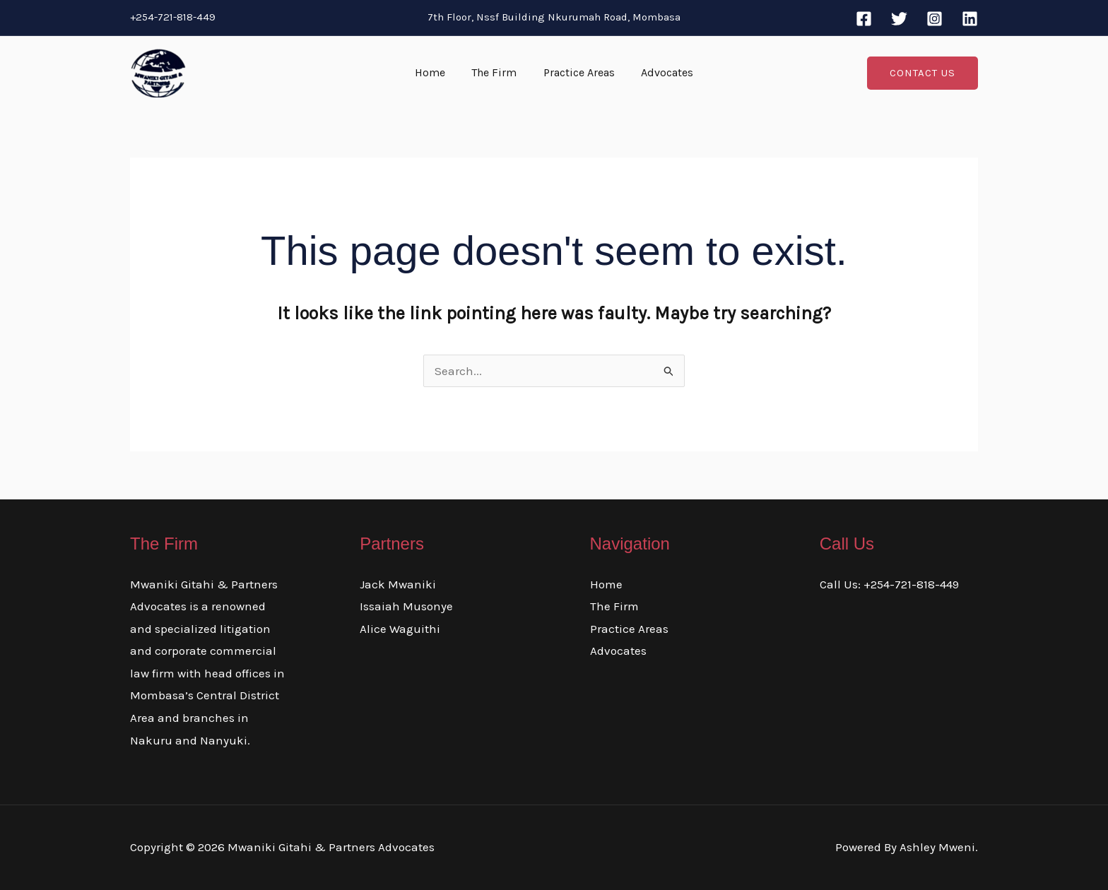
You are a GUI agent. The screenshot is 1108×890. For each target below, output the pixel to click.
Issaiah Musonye (406, 606)
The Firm (496, 72)
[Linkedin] (970, 19)
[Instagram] (934, 19)
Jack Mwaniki (398, 584)
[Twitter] (899, 19)
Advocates (661, 72)
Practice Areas (577, 72)
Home (435, 72)
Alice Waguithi (400, 629)
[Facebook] (864, 19)
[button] (922, 73)
